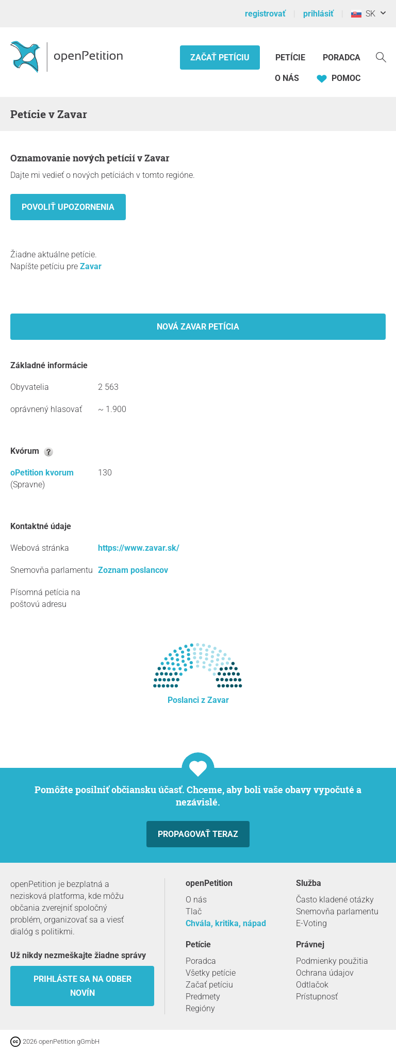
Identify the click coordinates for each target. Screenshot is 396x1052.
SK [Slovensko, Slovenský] (363, 14)
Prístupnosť (317, 996)
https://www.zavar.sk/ (138, 548)
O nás (287, 78)
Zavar (91, 266)
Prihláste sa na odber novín (82, 986)
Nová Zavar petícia (198, 327)
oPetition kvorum (42, 473)
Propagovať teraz (198, 834)
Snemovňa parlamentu (337, 911)
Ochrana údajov (325, 973)
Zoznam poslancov (133, 570)
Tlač (194, 911)
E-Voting (311, 923)
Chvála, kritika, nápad (226, 923)
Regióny (200, 1008)
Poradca (341, 57)
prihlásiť (318, 14)
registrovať (265, 14)
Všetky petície (211, 973)
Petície (291, 57)
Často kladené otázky (335, 900)
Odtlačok (312, 985)
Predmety (203, 996)
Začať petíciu (220, 57)
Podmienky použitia (332, 961)
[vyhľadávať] (381, 56)
